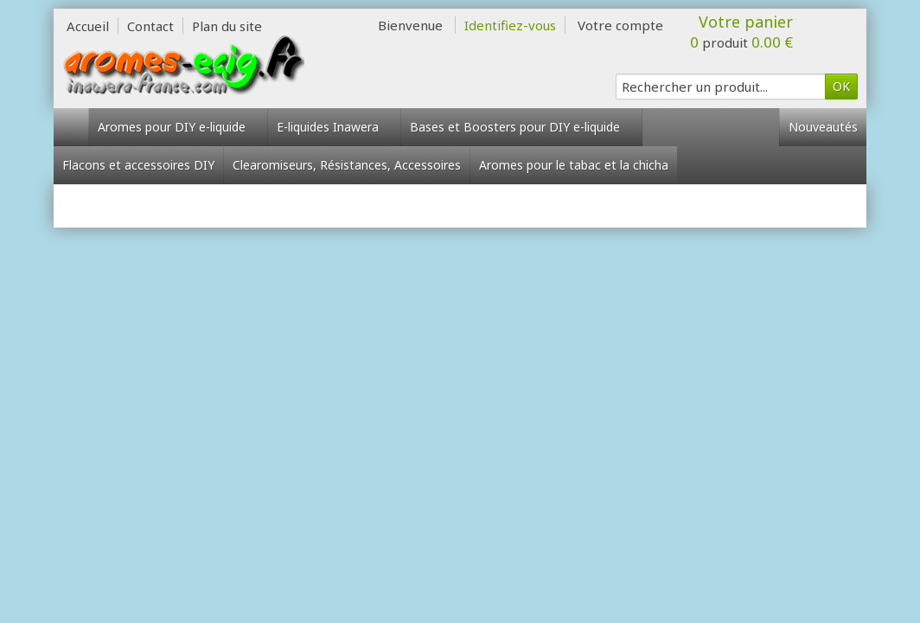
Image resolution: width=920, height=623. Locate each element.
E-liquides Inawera (334, 127)
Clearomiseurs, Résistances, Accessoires (347, 165)
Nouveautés (823, 127)
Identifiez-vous (510, 25)
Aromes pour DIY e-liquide (178, 127)
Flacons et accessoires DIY (138, 165)
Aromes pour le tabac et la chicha (573, 165)
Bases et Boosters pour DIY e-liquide (521, 127)
